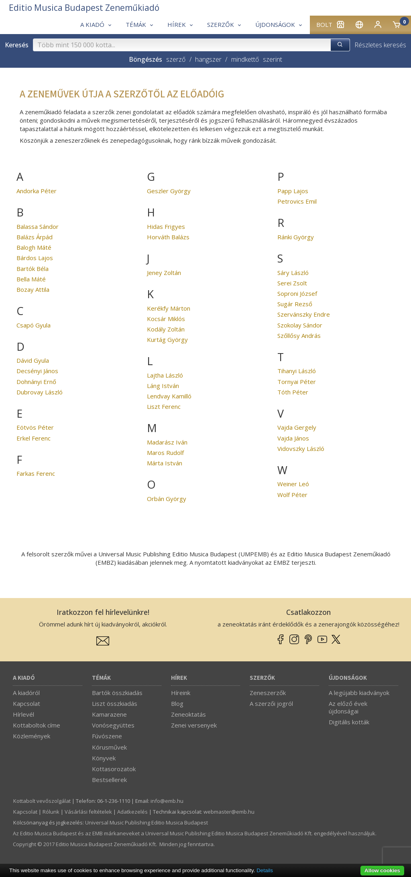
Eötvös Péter (35, 427)
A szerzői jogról (271, 703)
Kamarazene (109, 714)
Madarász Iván (167, 442)
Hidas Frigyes (166, 226)
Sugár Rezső (294, 304)
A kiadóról (26, 693)
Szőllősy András (299, 335)
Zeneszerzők (268, 693)
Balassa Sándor (37, 226)
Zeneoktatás (188, 714)
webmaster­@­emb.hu (228, 811)
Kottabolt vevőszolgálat (42, 800)
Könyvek (104, 758)
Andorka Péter (36, 191)
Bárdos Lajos (34, 258)
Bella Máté (31, 279)
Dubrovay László (39, 392)
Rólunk (51, 811)
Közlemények (31, 736)
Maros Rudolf (165, 453)
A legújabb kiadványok (359, 693)
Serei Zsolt (292, 283)
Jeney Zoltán (164, 273)
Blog (177, 703)
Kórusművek (109, 747)
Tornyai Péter (296, 382)
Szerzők (262, 678)
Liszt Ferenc (164, 406)
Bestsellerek (109, 780)
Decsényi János (37, 371)
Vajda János (293, 438)
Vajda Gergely (296, 427)
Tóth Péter (292, 392)
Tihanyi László (296, 371)
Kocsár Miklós (166, 319)
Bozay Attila (32, 289)
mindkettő (245, 59)
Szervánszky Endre (303, 314)
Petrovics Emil (297, 201)
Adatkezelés (132, 811)
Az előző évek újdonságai (348, 707)
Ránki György (295, 237)
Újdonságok (348, 678)
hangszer (208, 59)
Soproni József (297, 293)
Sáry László (293, 273)
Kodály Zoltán (166, 329)
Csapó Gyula (33, 325)
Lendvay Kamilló (169, 396)
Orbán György (166, 499)
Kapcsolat (26, 703)
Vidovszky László (300, 449)
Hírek (179, 678)
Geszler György (169, 191)
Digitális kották (349, 722)
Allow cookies (382, 870)
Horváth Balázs (168, 237)
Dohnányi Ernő (36, 382)
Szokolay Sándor (299, 325)
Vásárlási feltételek (88, 811)
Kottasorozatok (114, 769)
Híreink (180, 693)
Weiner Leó (293, 484)
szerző (175, 59)
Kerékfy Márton (168, 308)
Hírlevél (23, 714)
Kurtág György (167, 339)
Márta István (164, 463)
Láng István (163, 386)
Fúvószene (107, 736)
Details (264, 870)
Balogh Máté (33, 247)
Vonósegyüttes (113, 725)
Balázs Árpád (34, 237)
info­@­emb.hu (167, 800)
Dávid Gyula (32, 360)
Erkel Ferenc (33, 438)
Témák (101, 678)
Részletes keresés (380, 45)
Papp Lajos (292, 191)
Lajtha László (165, 375)
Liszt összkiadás (114, 703)
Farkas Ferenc (35, 473)
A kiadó (24, 678)
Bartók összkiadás (117, 693)
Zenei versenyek (194, 725)
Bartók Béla (32, 269)
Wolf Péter (292, 495)
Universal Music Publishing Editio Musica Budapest (146, 822)
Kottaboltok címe (36, 725)
